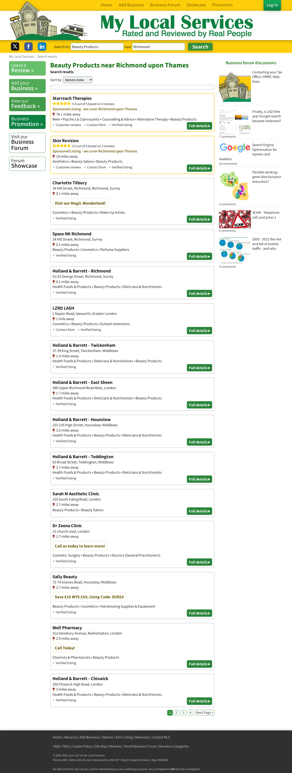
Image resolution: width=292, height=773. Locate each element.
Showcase (28, 163)
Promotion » (28, 121)
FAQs (56, 746)
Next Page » (204, 712)
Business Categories (174, 746)
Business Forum (28, 142)
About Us (70, 737)
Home (57, 737)
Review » (28, 68)
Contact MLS (161, 737)
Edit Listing (124, 737)
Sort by (56, 79)
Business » (28, 86)
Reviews (116, 746)
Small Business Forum (140, 746)
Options (107, 737)
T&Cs (66, 746)
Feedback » (28, 104)
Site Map (100, 746)
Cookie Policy (82, 746)
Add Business (89, 737)
